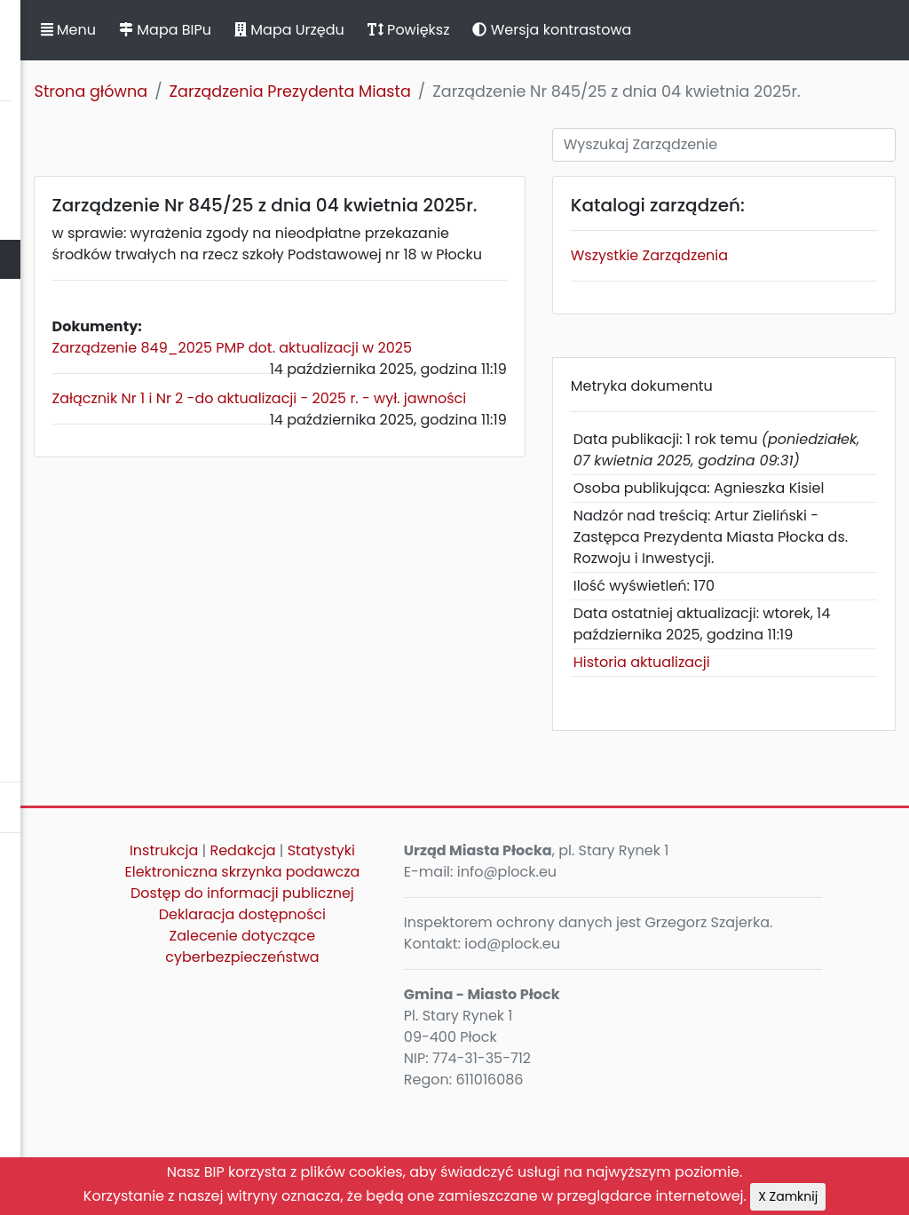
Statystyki (427, 981)
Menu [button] (314, 30)
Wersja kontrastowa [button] (798, 30)
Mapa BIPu (411, 30)
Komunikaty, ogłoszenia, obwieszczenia (93, 582)
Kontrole (38, 493)
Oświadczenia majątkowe (100, 454)
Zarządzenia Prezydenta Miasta (536, 91)
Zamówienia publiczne (88, 376)
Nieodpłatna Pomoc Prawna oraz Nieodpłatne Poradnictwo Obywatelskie (125, 692)
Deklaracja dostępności (427, 1087)
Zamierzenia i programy (93, 532)
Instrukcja (384, 959)
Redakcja (463, 959)
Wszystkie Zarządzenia (751, 279)
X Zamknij (788, 1196)
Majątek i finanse (69, 337)
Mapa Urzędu (535, 30)
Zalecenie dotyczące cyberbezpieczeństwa (426, 1119)
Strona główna (337, 91)
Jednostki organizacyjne (94, 415)
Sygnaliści (44, 752)
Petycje (34, 632)
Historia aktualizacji (744, 771)
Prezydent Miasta (69, 259)
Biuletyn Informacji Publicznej (133, 47)
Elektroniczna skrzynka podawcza (427, 1013)
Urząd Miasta (54, 298)
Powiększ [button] (654, 30)
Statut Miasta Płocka (81, 181)
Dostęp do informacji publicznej (427, 1055)
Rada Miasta (53, 220)
